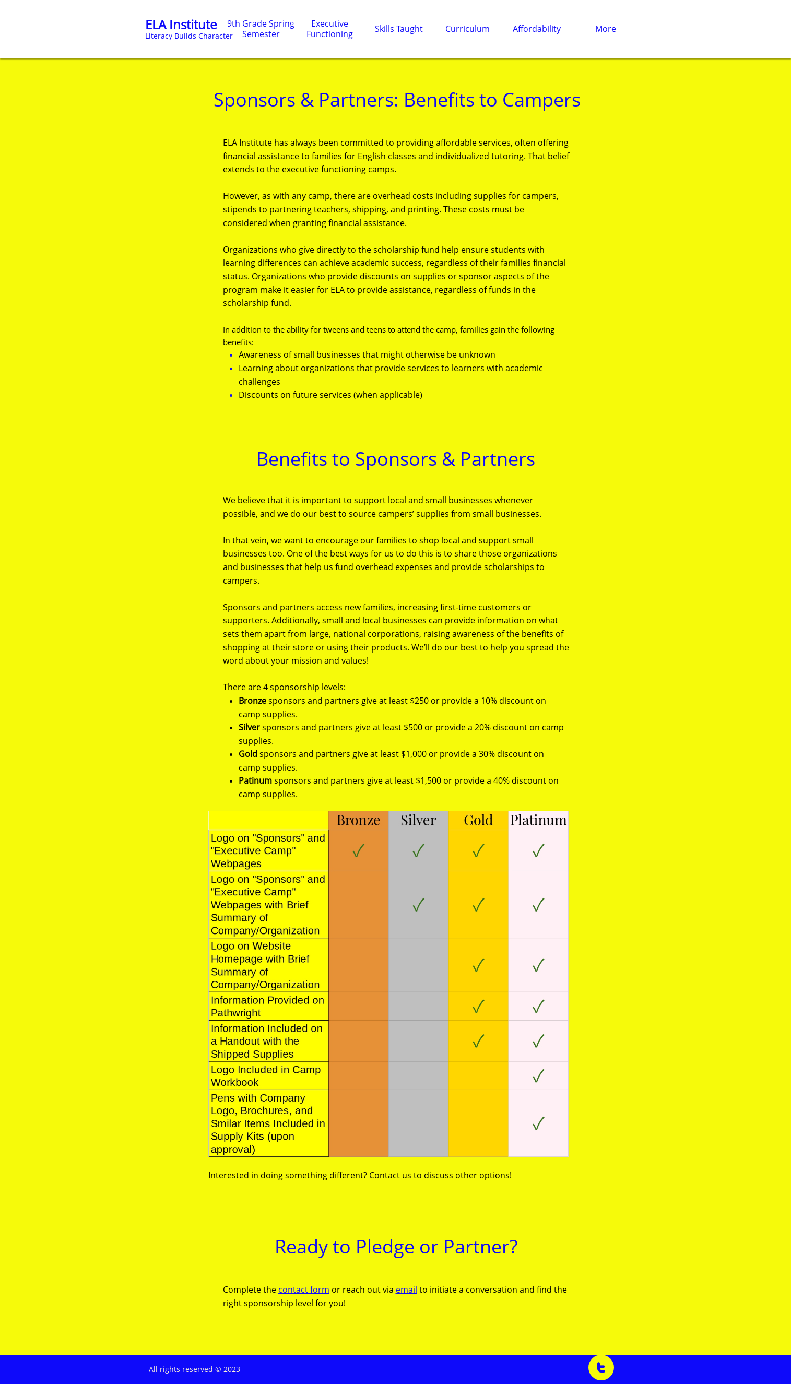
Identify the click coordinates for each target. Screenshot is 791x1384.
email (406, 1289)
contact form (303, 1289)
